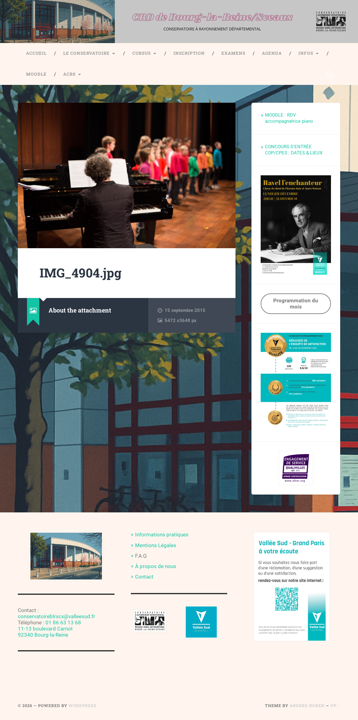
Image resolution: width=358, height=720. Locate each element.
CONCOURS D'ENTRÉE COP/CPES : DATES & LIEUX (293, 150)
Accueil (36, 53)
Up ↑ (335, 705)
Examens (233, 53)
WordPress (82, 705)
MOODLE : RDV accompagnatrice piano (289, 118)
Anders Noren (307, 705)
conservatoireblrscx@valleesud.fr (56, 616)
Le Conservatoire (86, 53)
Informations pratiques (162, 534)
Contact (144, 577)
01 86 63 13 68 (63, 622)
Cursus (141, 53)
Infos (305, 53)
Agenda (272, 53)
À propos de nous (155, 566)
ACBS (69, 74)
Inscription (189, 53)
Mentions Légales (155, 545)
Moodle (36, 74)
